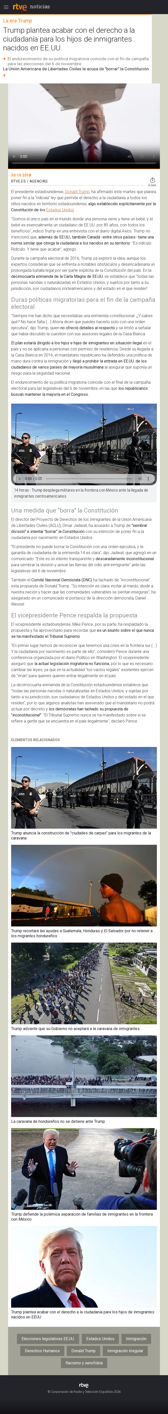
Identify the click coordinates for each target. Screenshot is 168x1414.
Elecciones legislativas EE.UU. (48, 1338)
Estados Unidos (60, 209)
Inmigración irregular (125, 1350)
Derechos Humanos (42, 1350)
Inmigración (136, 1338)
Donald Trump (77, 191)
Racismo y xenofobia (84, 1363)
